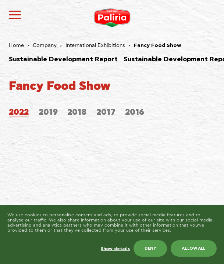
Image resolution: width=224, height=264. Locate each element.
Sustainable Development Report (63, 59)
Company (45, 45)
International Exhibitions (95, 45)
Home (16, 45)
